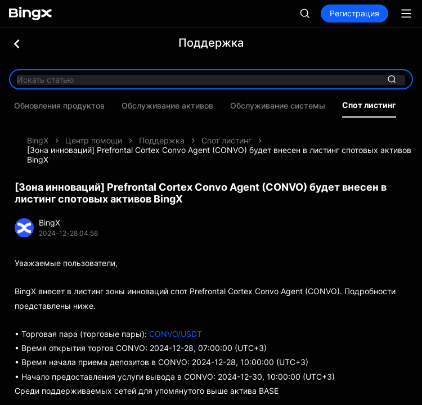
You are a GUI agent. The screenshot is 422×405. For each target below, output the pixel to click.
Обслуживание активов (172, 105)
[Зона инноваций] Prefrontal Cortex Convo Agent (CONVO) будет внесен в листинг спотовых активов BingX (219, 154)
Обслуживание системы (282, 105)
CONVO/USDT (175, 334)
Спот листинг (374, 105)
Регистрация (354, 13)
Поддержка (162, 140)
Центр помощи (93, 140)
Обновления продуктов (64, 105)
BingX (37, 140)
